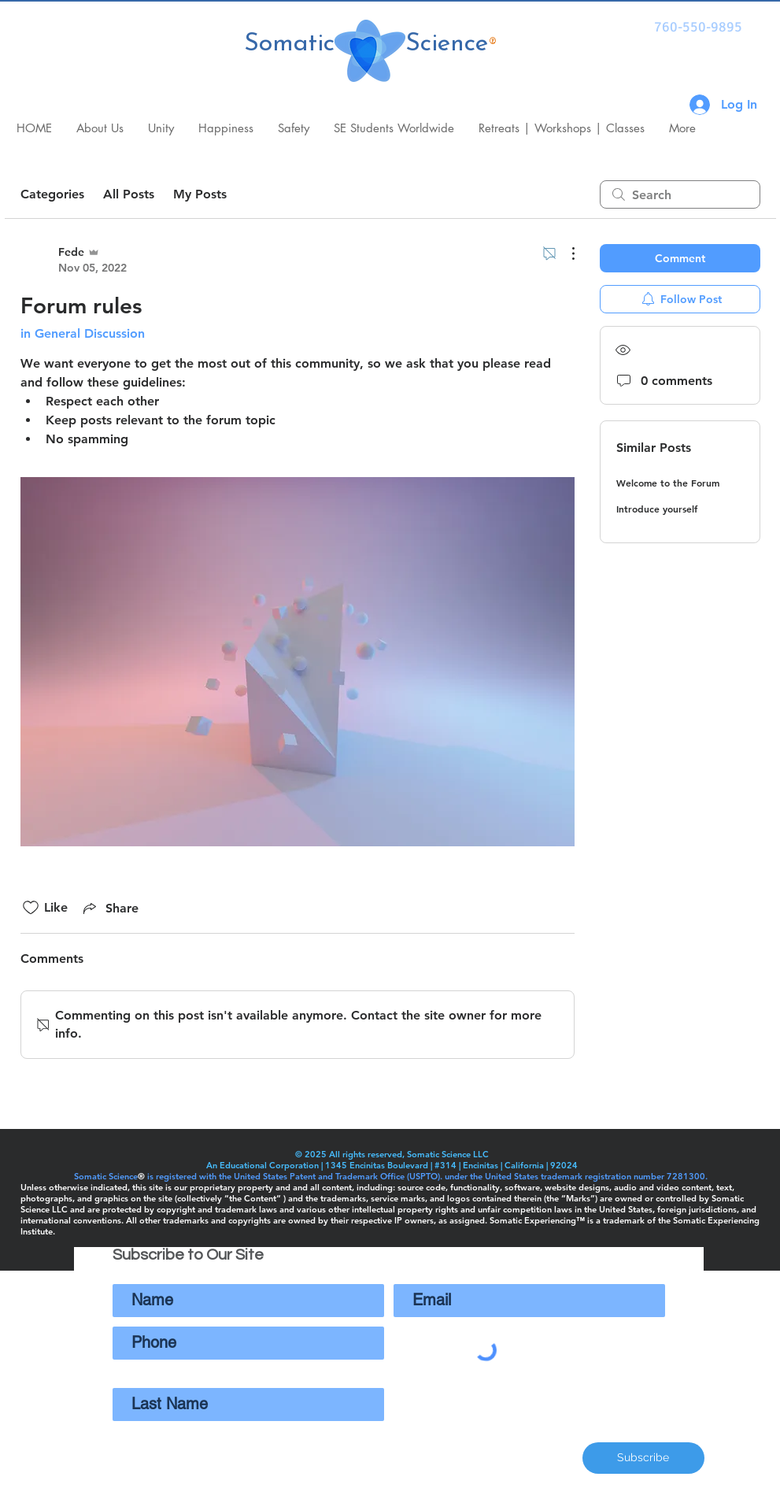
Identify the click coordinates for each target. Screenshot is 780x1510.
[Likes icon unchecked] (30, 907)
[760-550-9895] (699, 27)
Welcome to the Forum (667, 482)
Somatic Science (366, 44)
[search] (680, 194)
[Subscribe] (643, 1458)
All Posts (128, 194)
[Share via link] (109, 907)
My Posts (200, 194)
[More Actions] (565, 253)
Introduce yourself (656, 508)
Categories (52, 194)
